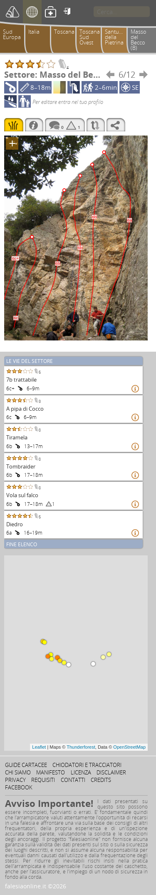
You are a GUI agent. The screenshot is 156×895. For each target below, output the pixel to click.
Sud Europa (12, 34)
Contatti (73, 780)
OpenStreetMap (129, 747)
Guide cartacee (26, 765)
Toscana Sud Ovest (89, 37)
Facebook (18, 787)
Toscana (64, 31)
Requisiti (43, 780)
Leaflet (39, 747)
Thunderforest (81, 747)
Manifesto (50, 772)
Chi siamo (18, 772)
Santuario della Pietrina (117, 37)
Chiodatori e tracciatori (86, 765)
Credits (101, 780)
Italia (34, 31)
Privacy (15, 780)
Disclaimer (111, 772)
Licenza (81, 772)
